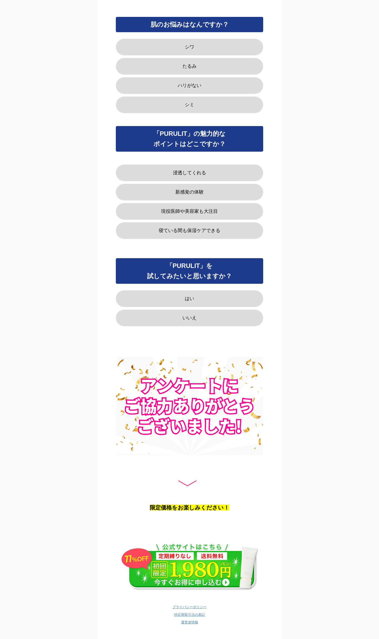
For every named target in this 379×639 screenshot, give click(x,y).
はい (189, 298)
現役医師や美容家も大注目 (189, 211)
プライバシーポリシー (189, 607)
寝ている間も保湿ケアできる (189, 230)
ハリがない (189, 85)
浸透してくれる (189, 172)
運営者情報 (189, 622)
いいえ (189, 317)
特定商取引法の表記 (189, 615)
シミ (189, 104)
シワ (189, 47)
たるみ (189, 66)
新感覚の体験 (189, 192)
